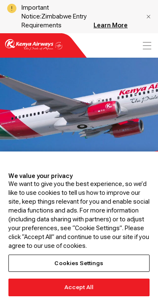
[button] (149, 17)
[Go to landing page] (33, 49)
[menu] (146, 45)
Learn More (111, 25)
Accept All (79, 287)
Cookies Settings (78, 263)
